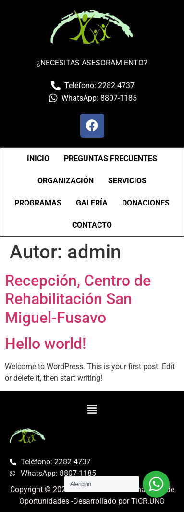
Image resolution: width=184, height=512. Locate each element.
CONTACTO (92, 225)
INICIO (38, 158)
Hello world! (45, 343)
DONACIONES (146, 202)
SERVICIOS (127, 180)
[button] (92, 409)
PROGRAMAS (37, 202)
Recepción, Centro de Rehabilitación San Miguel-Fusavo (78, 299)
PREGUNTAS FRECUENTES (110, 158)
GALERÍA (92, 202)
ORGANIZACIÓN (65, 180)
